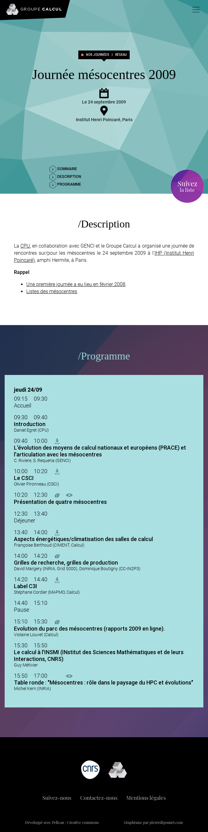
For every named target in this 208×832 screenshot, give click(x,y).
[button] (57, 494)
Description (65, 176)
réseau (121, 54)
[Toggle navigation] (196, 9)
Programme (65, 184)
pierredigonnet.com (166, 822)
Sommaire (63, 169)
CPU (25, 246)
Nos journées (97, 54)
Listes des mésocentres (51, 291)
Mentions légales (146, 797)
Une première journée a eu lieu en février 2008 (75, 284)
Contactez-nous (99, 797)
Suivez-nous (57, 797)
